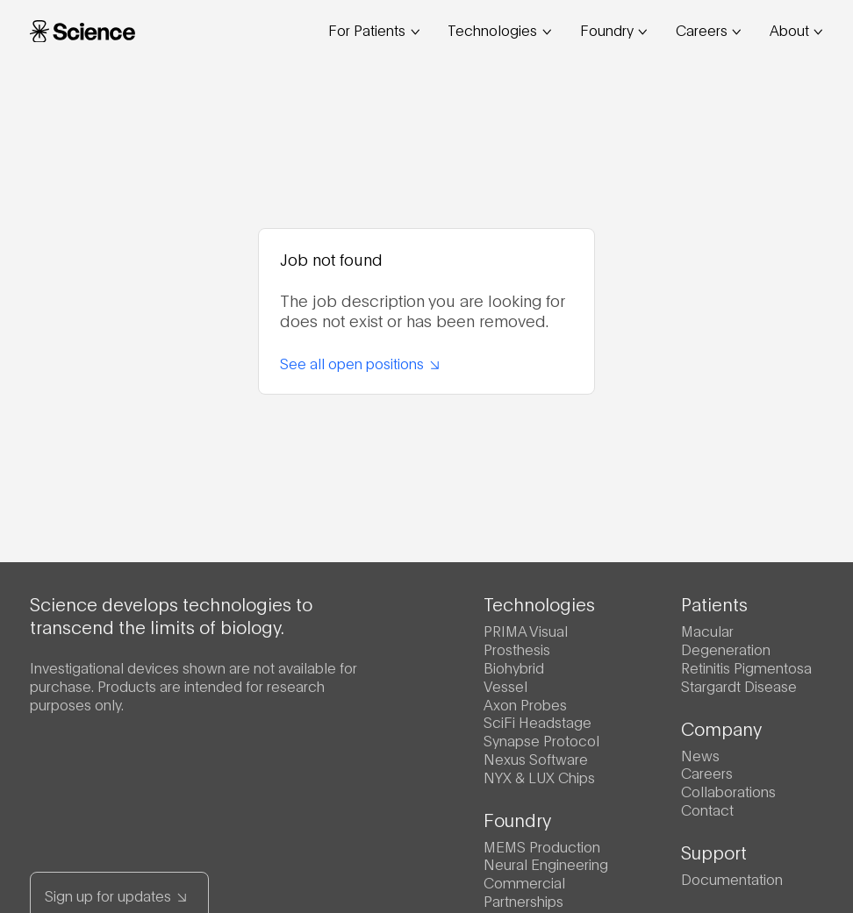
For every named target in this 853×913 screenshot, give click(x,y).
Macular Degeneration (726, 639)
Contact (707, 809)
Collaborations (728, 790)
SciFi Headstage (537, 721)
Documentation (732, 878)
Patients (714, 603)
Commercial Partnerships (524, 891)
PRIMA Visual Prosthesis (526, 639)
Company (721, 728)
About (796, 29)
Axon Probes (525, 704)
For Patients (373, 29)
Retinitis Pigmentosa (746, 667)
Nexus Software (536, 758)
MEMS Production (542, 846)
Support (714, 851)
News (700, 754)
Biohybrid (514, 667)
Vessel (505, 685)
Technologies (499, 29)
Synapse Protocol (541, 740)
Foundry (614, 29)
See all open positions (360, 362)
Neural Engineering (546, 863)
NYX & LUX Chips (539, 776)
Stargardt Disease (739, 685)
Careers (709, 29)
